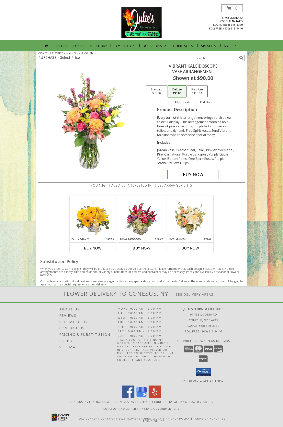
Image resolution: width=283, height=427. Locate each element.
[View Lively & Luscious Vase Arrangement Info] (141, 216)
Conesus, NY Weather (119, 408)
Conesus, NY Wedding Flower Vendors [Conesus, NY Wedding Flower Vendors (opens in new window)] (183, 401)
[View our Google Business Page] (141, 397)
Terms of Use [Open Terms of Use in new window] (154, 421)
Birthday (98, 46)
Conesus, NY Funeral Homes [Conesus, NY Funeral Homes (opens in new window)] (91, 401)
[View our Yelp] (155, 397)
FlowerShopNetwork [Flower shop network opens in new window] (144, 418)
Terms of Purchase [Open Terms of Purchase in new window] (209, 418)
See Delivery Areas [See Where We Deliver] (194, 294)
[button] (232, 8)
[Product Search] (216, 58)
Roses (78, 46)
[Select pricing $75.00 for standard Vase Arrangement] (156, 91)
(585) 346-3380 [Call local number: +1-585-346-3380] (233, 25)
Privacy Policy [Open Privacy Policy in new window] (178, 418)
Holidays (183, 46)
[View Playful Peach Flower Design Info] (190, 216)
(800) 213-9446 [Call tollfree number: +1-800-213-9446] (233, 28)
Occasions (154, 46)
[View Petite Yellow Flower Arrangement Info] (92, 216)
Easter (60, 46)
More (231, 46)
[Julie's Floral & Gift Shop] (141, 22)
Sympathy (125, 46)
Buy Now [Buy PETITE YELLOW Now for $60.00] (93, 248)
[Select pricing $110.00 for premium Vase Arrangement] (197, 91)
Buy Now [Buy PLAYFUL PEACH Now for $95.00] (190, 248)
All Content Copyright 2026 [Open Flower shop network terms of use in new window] (102, 418)
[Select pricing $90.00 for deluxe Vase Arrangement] (177, 91)
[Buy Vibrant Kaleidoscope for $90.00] (193, 174)
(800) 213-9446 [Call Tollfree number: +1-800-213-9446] (211, 331)
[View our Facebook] (128, 397)
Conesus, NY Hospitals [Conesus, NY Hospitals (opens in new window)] (133, 401)
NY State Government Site (160, 408)
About (209, 46)
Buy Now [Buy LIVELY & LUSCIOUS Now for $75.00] (141, 248)
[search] (241, 58)
